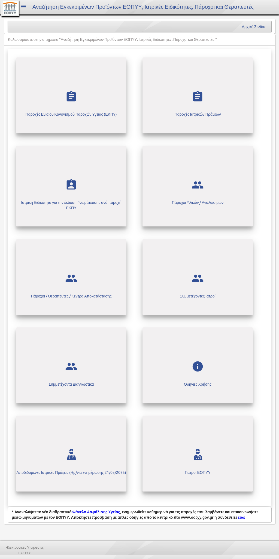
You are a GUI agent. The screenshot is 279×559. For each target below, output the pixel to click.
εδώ (241, 517)
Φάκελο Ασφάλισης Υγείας (96, 511)
